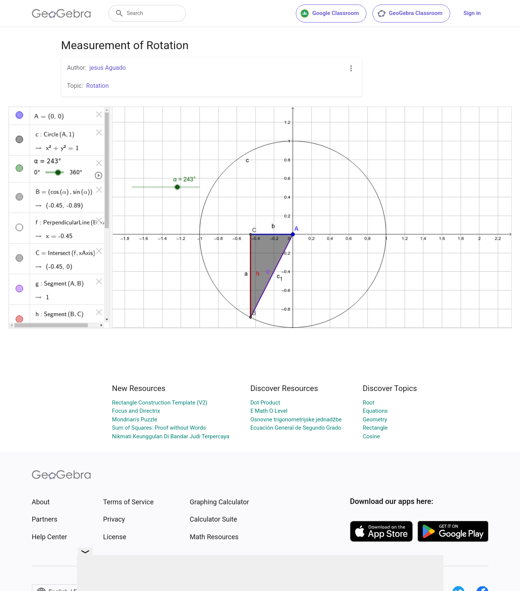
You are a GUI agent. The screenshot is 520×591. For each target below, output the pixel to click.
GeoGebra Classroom (410, 13)
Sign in (472, 13)
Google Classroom (329, 13)
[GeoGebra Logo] (61, 13)
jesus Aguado (107, 67)
